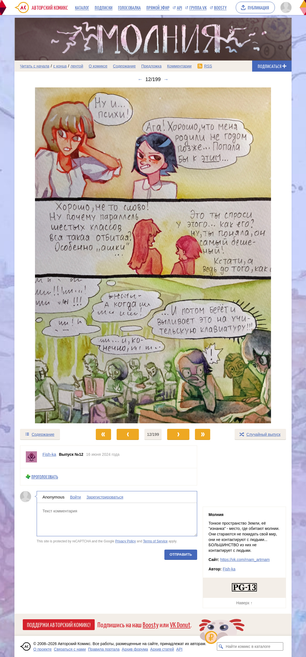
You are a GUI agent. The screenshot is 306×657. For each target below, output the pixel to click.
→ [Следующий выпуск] (166, 79)
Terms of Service (155, 541)
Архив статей (162, 649)
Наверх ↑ (244, 603)
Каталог (82, 7)
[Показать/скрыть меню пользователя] (285, 7)
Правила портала (104, 649)
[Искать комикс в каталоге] (221, 646)
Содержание (124, 66)
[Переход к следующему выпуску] (153, 255)
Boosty (220, 7)
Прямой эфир (157, 7)
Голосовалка (129, 7)
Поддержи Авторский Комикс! (59, 624)
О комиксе (98, 66)
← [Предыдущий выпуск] (139, 79)
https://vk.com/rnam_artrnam (245, 559)
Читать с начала (34, 66)
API (179, 7)
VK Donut (180, 624)
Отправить (181, 554)
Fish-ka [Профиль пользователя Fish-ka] (49, 454)
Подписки (103, 7)
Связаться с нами (70, 649)
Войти (75, 497)
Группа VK (198, 7)
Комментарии (179, 66)
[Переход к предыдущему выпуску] (49, 255)
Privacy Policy (125, 541)
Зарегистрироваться (104, 497)
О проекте (42, 649)
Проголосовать (44, 477)
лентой (77, 66)
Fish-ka (229, 569)
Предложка (151, 66)
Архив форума (135, 649)
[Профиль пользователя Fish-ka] (31, 456)
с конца (60, 66)
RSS (208, 66)
